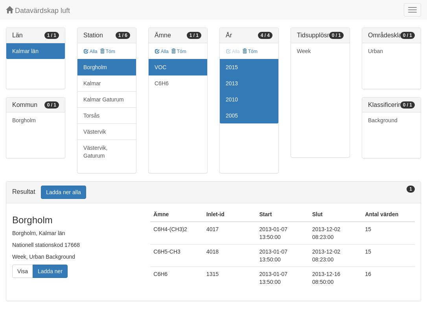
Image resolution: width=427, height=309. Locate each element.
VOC (160, 67)
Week (304, 51)
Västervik (94, 132)
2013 (232, 83)
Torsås (91, 115)
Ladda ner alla (63, 192)
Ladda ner (50, 271)
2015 (232, 67)
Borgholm (24, 120)
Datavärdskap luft (38, 10)
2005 (232, 115)
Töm (107, 51)
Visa (22, 271)
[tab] (213, 192)
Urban (375, 51)
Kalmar (92, 83)
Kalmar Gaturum (103, 99)
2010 (232, 99)
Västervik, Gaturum (95, 152)
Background (383, 120)
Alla (91, 51)
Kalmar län (25, 51)
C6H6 (162, 83)
